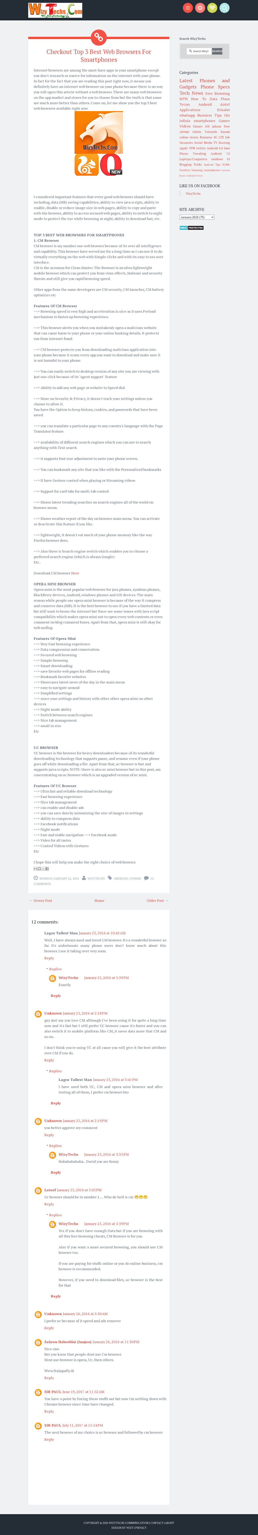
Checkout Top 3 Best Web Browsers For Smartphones (99, 55)
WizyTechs (96, 878)
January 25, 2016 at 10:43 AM (102, 932)
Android (121, 878)
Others (135, 878)
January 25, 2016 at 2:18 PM (85, 1012)
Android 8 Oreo (194, 175)
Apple (183, 148)
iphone (217, 126)
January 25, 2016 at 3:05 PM (79, 1189)
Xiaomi (225, 132)
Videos (185, 126)
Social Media (203, 143)
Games (224, 120)
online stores (188, 137)
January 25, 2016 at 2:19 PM (85, 1120)
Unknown (53, 1012)
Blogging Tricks (190, 164)
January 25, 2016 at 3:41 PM (115, 1079)
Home (99, 899)
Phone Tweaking (192, 153)
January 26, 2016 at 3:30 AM (85, 1313)
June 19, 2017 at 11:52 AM (83, 1391)
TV (215, 143)
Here (75, 572)
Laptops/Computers (193, 159)
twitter (201, 148)
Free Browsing (217, 93)
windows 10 (220, 159)
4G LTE (218, 137)
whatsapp (187, 115)
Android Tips (212, 164)
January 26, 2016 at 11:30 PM (116, 1341)
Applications (189, 109)
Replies (55, 968)
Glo (227, 115)
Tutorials (211, 132)
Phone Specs (215, 86)
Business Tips (209, 115)
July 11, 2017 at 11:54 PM (82, 1424)
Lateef (50, 1189)
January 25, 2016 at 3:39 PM (106, 977)
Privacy (141, 1527)
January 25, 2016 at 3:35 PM (106, 1153)
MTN (183, 98)
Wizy (129, 1527)
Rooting (224, 143)
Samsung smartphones (205, 170)
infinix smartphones (197, 120)
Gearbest (184, 170)
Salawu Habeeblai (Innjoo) (68, 1341)
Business (206, 137)
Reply (49, 957)
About (169, 1522)
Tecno (184, 104)
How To (198, 98)
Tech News (191, 93)
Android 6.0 (215, 148)
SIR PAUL (52, 1391)
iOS (207, 126)
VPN (192, 148)
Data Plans (220, 98)
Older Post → (157, 899)
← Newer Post (40, 899)
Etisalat (223, 109)
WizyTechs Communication (129, 1522)
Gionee (198, 126)
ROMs (226, 164)
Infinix (196, 132)
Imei (227, 148)
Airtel (225, 104)
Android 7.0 (220, 153)
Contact (156, 1522)
